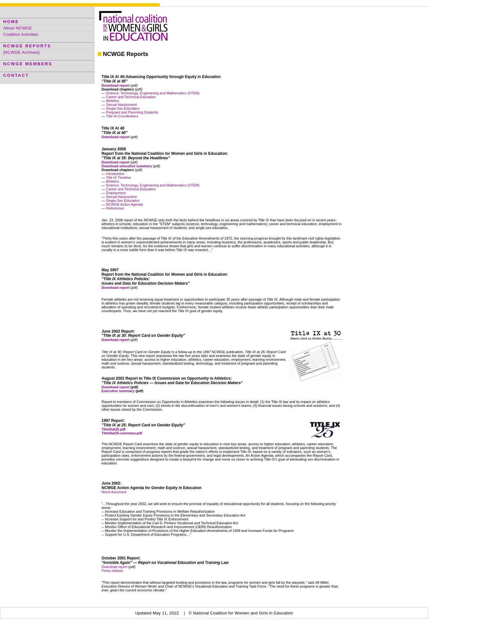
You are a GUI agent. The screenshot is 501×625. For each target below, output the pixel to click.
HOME (11, 21)
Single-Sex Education (123, 108)
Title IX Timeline (118, 177)
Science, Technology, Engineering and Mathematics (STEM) (152, 93)
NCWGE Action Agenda (124, 204)
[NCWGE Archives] (21, 52)
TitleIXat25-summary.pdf (122, 433)
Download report (115, 387)
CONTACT (16, 75)
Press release (112, 571)
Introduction (115, 174)
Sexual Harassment (121, 105)
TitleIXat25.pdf (114, 429)
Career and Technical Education (131, 97)
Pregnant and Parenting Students (132, 112)
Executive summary (118, 391)
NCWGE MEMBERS (27, 63)
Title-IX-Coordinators (122, 116)
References (114, 208)
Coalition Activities (20, 34)
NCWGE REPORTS (27, 46)
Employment (116, 193)
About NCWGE (17, 28)
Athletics (112, 101)
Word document (114, 492)
